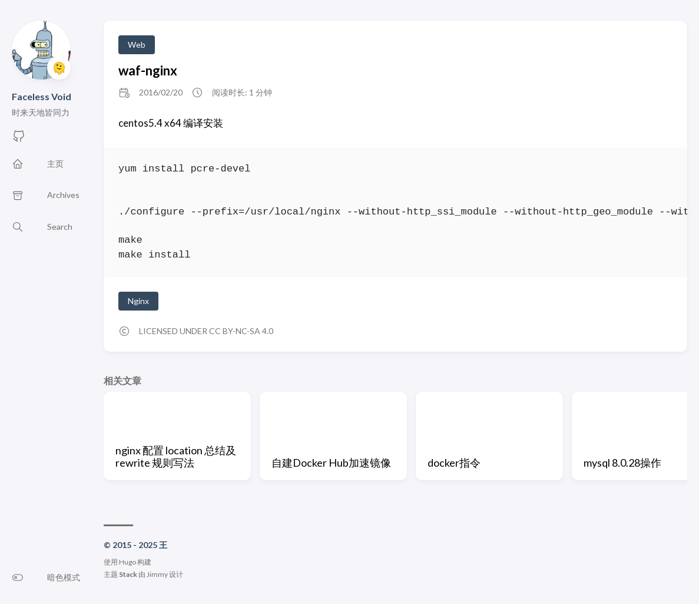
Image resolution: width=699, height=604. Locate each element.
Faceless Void (41, 96)
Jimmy (157, 574)
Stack (128, 574)
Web (136, 44)
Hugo (127, 561)
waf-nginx (147, 70)
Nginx (138, 301)
